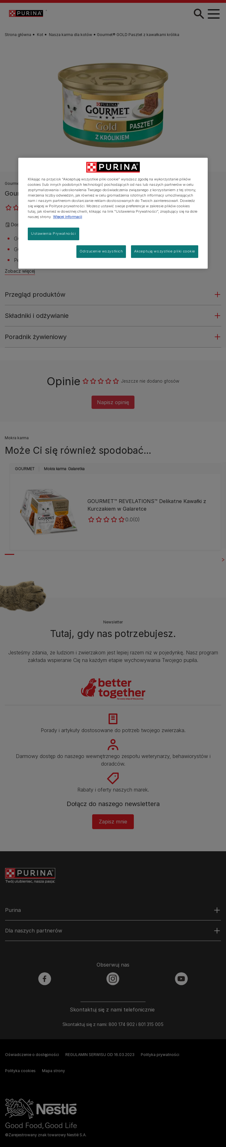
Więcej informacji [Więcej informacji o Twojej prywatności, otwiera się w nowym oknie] (67, 217)
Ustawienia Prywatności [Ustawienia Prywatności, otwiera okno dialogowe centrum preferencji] (53, 233)
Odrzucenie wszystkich (101, 251)
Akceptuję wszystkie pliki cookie (164, 251)
